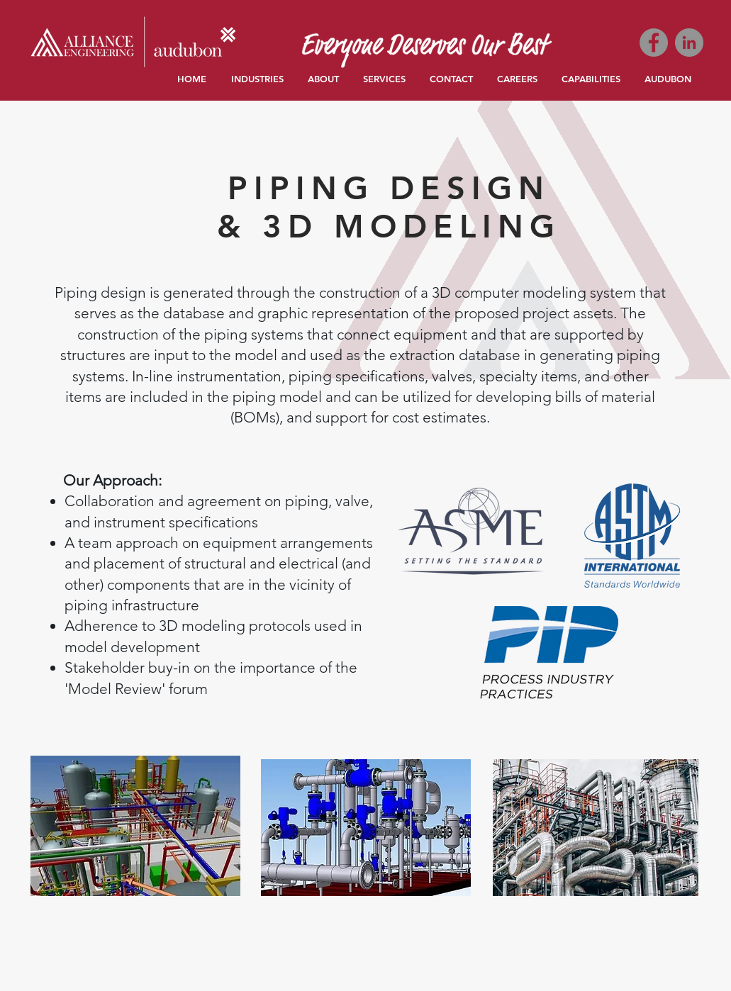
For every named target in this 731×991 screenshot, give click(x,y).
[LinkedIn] (689, 42)
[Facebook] (654, 42)
